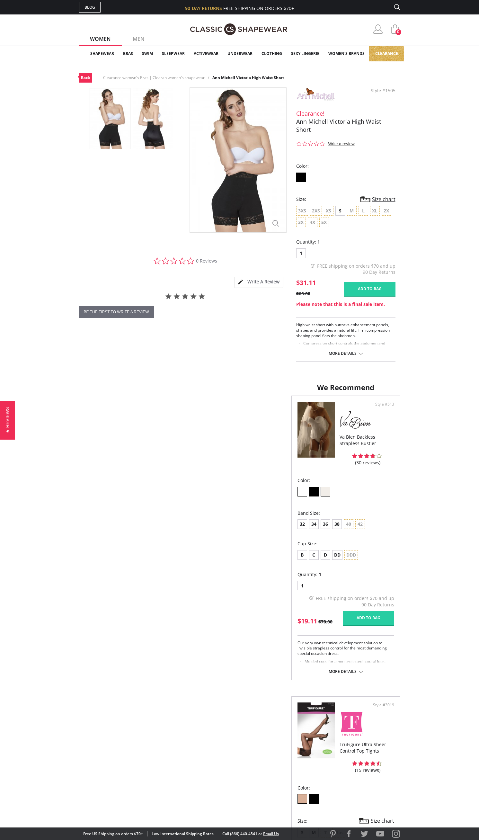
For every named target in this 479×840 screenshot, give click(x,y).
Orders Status (205, 744)
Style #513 (220, 410)
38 (124, 524)
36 (113, 524)
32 (90, 524)
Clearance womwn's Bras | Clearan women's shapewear (154, 77)
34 (101, 524)
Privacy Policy (289, 765)
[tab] (258, 282)
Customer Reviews (294, 734)
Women (100, 38)
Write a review (341, 143)
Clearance (386, 53)
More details (343, 353)
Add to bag (370, 288)
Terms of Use (129, 811)
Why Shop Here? (290, 724)
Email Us (271, 833)
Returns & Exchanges (214, 765)
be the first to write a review (116, 312)
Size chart (383, 199)
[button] (7, 419)
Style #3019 (381, 410)
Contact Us (202, 776)
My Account (202, 734)
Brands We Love (291, 744)
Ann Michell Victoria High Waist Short (248, 77)
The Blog (282, 755)
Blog (89, 7)
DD (125, 554)
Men (139, 38)
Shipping (198, 755)
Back (85, 77)
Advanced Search (209, 724)
